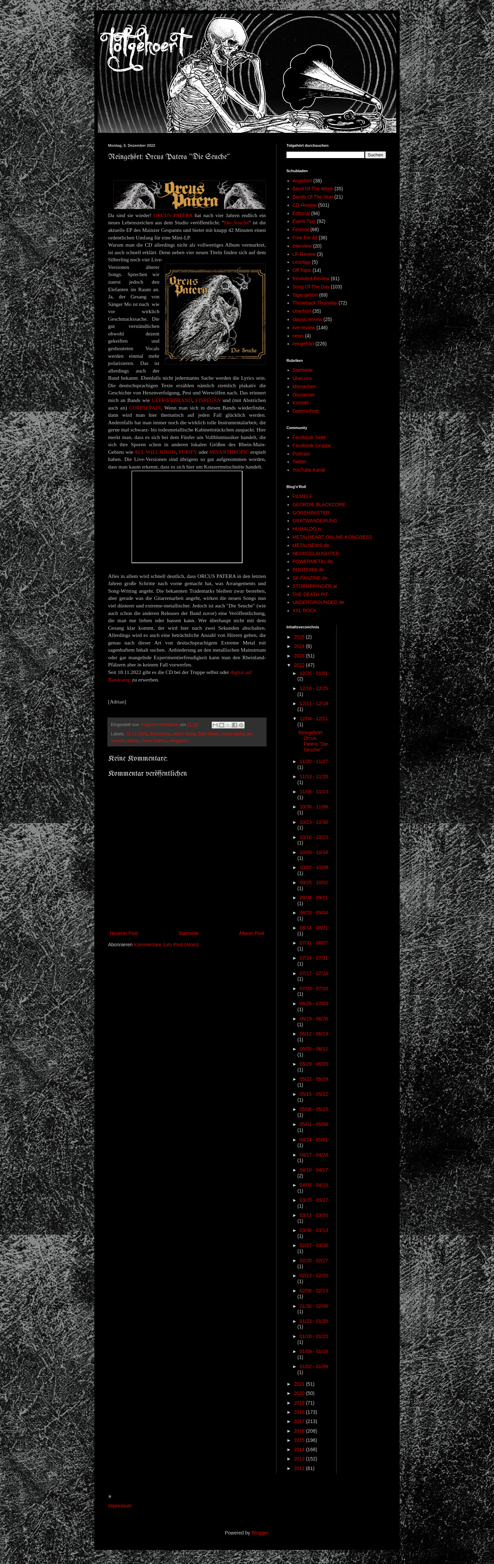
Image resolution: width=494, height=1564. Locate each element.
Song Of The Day (311, 286)
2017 (300, 1421)
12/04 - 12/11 (313, 718)
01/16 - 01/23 (313, 1336)
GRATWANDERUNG (315, 520)
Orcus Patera (153, 740)
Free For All (305, 237)
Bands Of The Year (313, 197)
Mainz (133, 740)
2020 (300, 1393)
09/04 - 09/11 (313, 897)
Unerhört (302, 311)
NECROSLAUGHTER (316, 553)
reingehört (178, 740)
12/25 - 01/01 (313, 673)
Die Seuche (236, 222)
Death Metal (232, 734)
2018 (300, 1412)
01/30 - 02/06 (313, 1306)
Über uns (302, 378)
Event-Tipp (304, 221)
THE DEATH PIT (310, 594)
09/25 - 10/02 (313, 882)
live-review (304, 327)
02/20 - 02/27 (313, 1260)
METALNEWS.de (311, 545)
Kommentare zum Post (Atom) (166, 944)
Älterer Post (251, 933)
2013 (300, 1458)
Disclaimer (304, 395)
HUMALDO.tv (307, 529)
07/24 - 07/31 (313, 958)
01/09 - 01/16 (313, 1351)
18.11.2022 (137, 734)
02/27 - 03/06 (313, 1245)
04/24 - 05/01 (313, 1139)
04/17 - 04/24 (313, 1155)
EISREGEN (208, 400)
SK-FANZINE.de (310, 578)
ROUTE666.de (308, 569)
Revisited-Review (311, 278)
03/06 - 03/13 (313, 1230)
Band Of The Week (313, 188)
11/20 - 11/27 (313, 761)
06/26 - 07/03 (313, 1003)
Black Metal (184, 734)
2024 (300, 646)
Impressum (120, 1505)
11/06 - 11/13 (313, 791)
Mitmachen (304, 386)
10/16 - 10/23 (313, 837)
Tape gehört (305, 295)
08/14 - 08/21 (313, 928)
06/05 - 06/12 (313, 1049)
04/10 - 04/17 (313, 1170)
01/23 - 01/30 (313, 1321)
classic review (307, 319)
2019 (300, 1403)
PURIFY (188, 452)
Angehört (302, 180)
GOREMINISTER (311, 513)
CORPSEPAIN (145, 408)
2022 (300, 665)
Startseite (188, 933)
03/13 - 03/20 (313, 1215)
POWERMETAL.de (313, 561)
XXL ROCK (305, 610)
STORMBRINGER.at (315, 586)
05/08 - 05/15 (313, 1109)
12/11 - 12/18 (313, 703)
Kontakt (301, 402)
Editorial (301, 213)
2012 (300, 1468)
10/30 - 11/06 (313, 806)
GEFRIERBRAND (172, 400)
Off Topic (302, 270)
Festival (301, 229)
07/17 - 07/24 (313, 973)
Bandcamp (160, 734)
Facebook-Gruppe (312, 445)
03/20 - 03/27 (313, 1200)
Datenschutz (306, 411)
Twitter (300, 461)
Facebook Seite (309, 437)
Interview (302, 246)
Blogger (259, 1533)
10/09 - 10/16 (313, 852)
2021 (300, 1384)
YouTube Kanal (309, 470)
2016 (300, 1431)
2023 (300, 656)
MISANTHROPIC (229, 452)
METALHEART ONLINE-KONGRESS (333, 537)
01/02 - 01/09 (313, 1366)
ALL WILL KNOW (155, 452)
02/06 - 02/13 (313, 1290)
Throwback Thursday (315, 303)
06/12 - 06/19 (313, 1033)
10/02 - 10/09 (313, 867)
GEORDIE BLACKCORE (319, 504)
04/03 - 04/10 (313, 1185)
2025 (300, 637)
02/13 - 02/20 (313, 1275)
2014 (300, 1449)
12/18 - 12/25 (313, 688)
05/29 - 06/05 (313, 1064)
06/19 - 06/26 (313, 1018)
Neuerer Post (124, 933)
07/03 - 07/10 (313, 988)
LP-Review (304, 254)
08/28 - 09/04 (313, 912)
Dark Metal (208, 734)
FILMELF (303, 496)
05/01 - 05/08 (313, 1124)
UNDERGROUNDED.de (318, 602)
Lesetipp (302, 262)
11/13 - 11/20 (313, 776)
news (298, 336)
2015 (300, 1440)
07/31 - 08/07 (313, 943)
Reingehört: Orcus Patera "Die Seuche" (313, 741)
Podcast (301, 454)
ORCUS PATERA (173, 215)
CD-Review (305, 205)
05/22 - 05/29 (313, 1079)
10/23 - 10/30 (313, 822)
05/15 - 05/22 (313, 1094)
